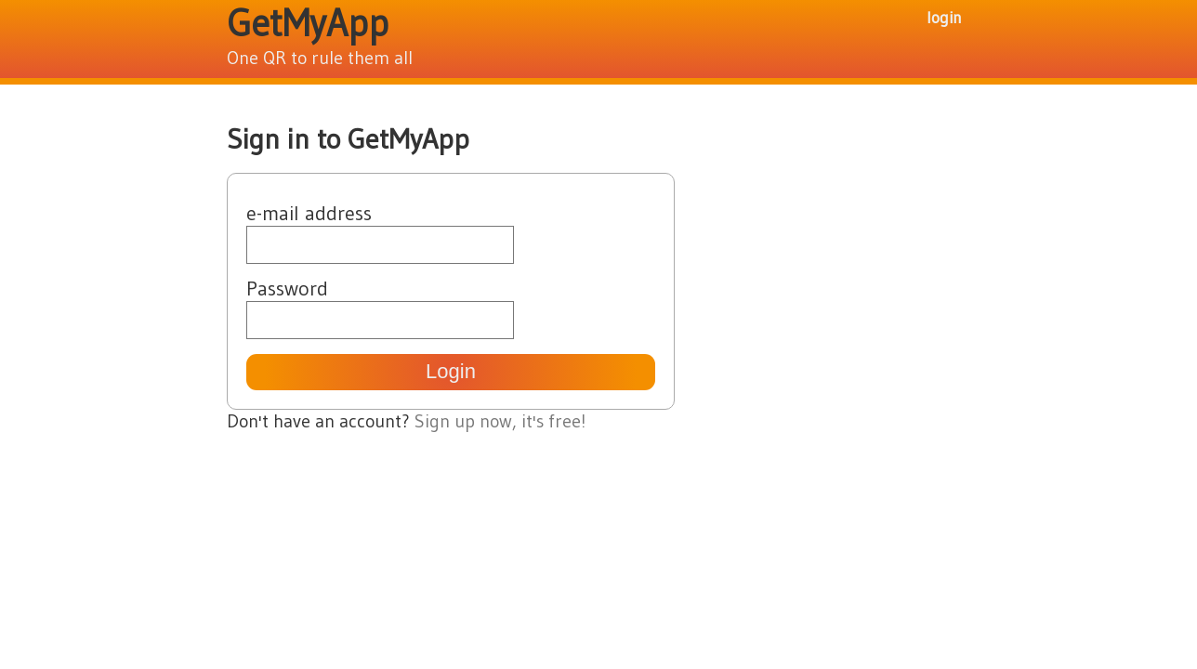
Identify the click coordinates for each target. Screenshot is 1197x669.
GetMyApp (307, 23)
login (944, 17)
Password (287, 288)
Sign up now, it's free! (499, 421)
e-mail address (309, 213)
